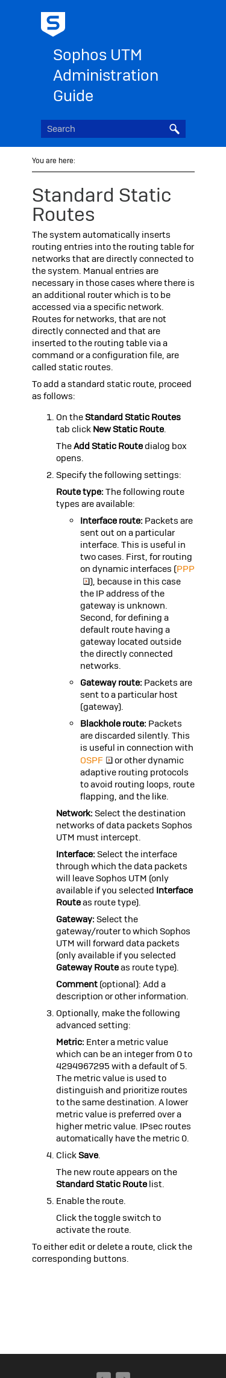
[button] (175, 129)
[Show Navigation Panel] (179, 21)
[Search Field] (113, 129)
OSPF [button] (96, 760)
